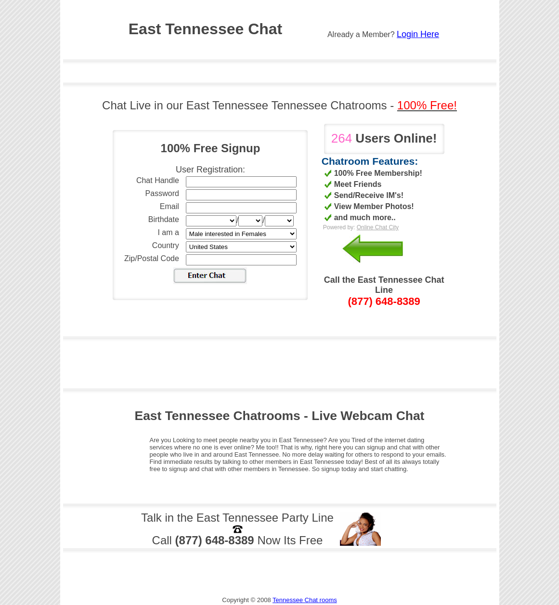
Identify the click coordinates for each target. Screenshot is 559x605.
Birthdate (163, 219)
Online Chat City (378, 227)
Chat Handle (157, 180)
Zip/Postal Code (151, 258)
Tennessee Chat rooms (305, 600)
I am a (168, 232)
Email (169, 206)
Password (162, 193)
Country (165, 245)
